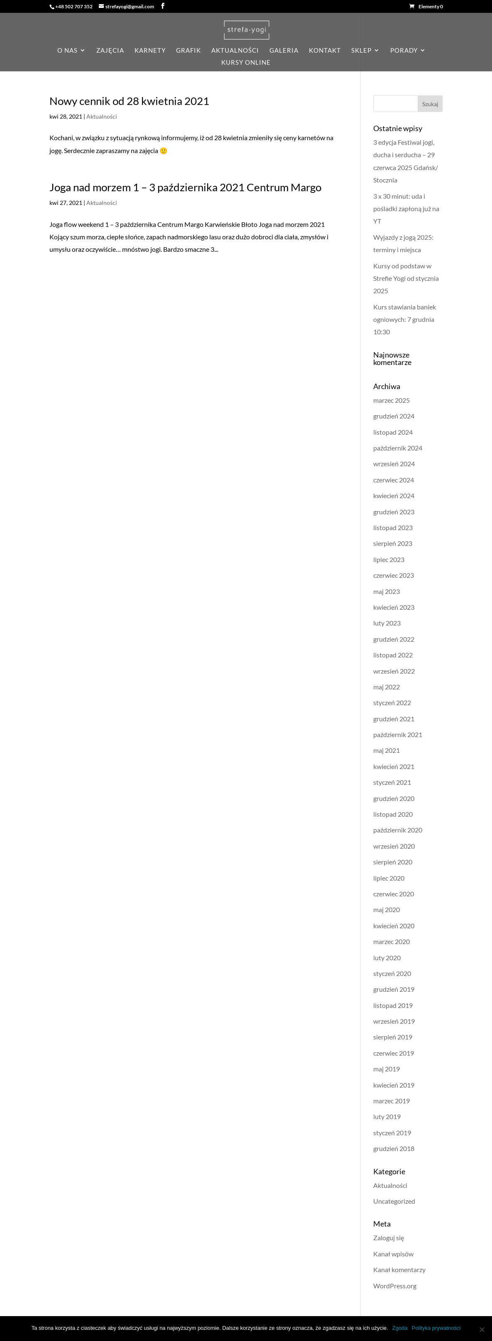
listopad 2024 (393, 432)
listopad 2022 (393, 655)
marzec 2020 (391, 941)
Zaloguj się (388, 1237)
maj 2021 (386, 750)
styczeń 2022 (392, 702)
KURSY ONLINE (246, 62)
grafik (188, 50)
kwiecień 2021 (393, 766)
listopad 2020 (393, 814)
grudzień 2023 (393, 512)
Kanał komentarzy (399, 1269)
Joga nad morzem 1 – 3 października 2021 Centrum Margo (185, 187)
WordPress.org (394, 1286)
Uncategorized (394, 1201)
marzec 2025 (391, 400)
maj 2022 (386, 687)
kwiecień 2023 (393, 607)
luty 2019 (387, 1116)
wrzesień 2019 (394, 1021)
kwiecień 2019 (393, 1085)
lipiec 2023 (388, 559)
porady (404, 50)
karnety (150, 50)
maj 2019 (386, 1069)
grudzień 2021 (393, 719)
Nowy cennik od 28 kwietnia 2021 (129, 100)
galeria (284, 50)
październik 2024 (397, 448)
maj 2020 (386, 909)
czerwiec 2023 (393, 575)
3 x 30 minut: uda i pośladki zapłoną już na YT (406, 208)
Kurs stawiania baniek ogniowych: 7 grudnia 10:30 (404, 319)
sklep (361, 50)
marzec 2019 (391, 1101)
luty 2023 (387, 623)
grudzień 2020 (393, 798)
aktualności (235, 50)
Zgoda (400, 1328)
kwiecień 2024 (393, 495)
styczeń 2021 (392, 782)
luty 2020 (387, 957)
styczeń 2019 (392, 1133)
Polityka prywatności (436, 1328)
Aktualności (101, 116)
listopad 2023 (393, 527)
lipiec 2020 (388, 878)
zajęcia (110, 50)
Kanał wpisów (393, 1254)
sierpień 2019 (392, 1037)
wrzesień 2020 (394, 846)
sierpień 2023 (392, 543)
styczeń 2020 (392, 973)
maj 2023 (386, 591)
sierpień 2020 (392, 862)
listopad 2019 (393, 1005)
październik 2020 (397, 830)
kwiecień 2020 (393, 926)
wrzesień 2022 (394, 671)
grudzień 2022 (393, 639)
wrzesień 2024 (394, 463)
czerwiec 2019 (393, 1053)
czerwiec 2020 (393, 894)
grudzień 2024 (393, 416)
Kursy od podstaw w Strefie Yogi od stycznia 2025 (406, 278)
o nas (67, 50)
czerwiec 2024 (393, 480)
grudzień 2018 (393, 1148)
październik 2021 (397, 734)
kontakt (325, 50)
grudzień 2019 (393, 989)
